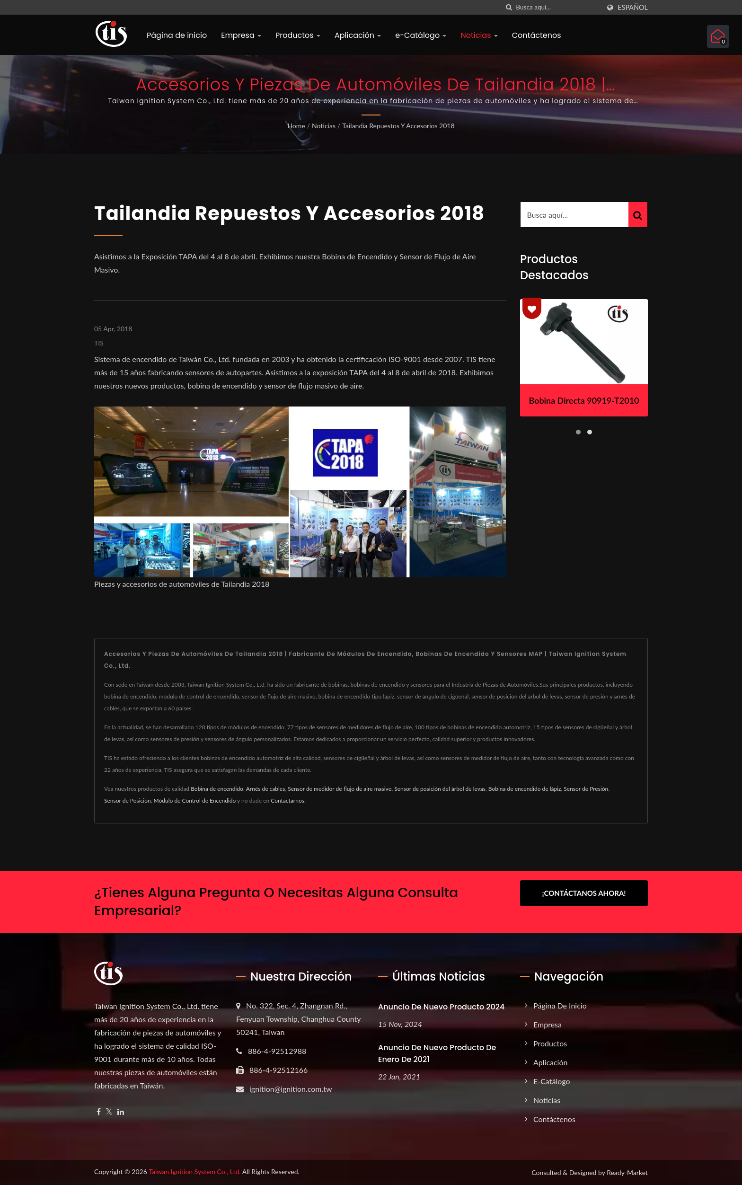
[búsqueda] (509, 7)
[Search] (558, 7)
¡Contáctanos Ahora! (584, 893)
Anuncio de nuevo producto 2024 (441, 1006)
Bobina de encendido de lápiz (524, 788)
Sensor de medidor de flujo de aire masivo (339, 788)
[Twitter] (109, 1111)
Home (296, 126)
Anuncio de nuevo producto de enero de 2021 (437, 1053)
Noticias (478, 35)
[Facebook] (99, 1111)
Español (633, 7)
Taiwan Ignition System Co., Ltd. (194, 1171)
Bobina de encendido (217, 788)
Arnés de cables (265, 788)
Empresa (241, 35)
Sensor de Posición (127, 800)
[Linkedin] (120, 1111)
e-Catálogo (420, 35)
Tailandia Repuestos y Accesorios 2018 (398, 126)
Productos (297, 35)
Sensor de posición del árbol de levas (440, 788)
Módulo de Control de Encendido (195, 800)
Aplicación (358, 35)
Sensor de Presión (586, 788)
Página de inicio (177, 35)
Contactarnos (287, 800)
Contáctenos (536, 35)
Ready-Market (627, 1172)
